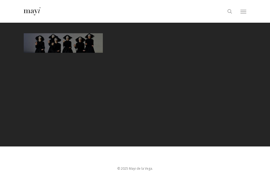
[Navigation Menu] (243, 11)
